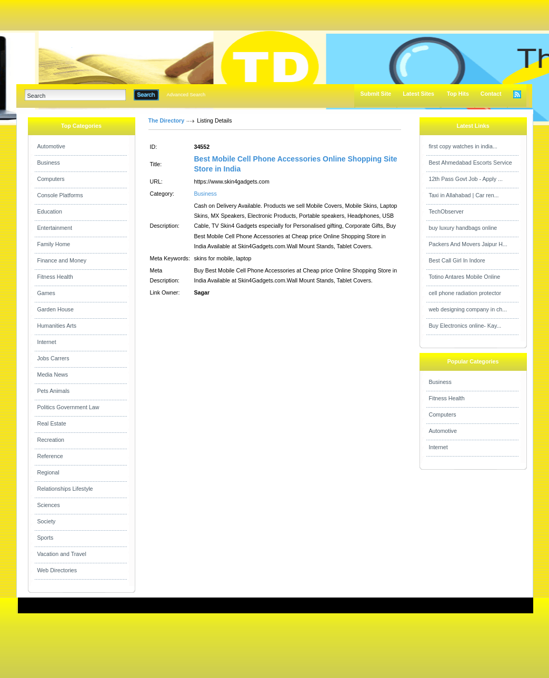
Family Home (54, 244)
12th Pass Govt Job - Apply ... (466, 179)
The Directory (166, 120)
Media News (52, 374)
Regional (48, 472)
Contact (491, 93)
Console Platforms (60, 195)
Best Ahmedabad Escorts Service (470, 162)
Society (46, 521)
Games (46, 293)
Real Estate (51, 423)
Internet (46, 342)
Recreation (51, 440)
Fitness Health (55, 277)
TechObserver (446, 211)
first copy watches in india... (463, 146)
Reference (50, 456)
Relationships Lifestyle (65, 488)
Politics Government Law (68, 407)
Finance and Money (62, 260)
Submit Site (376, 93)
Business (48, 162)
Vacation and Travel (61, 554)
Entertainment (54, 228)
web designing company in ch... (468, 309)
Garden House (55, 309)
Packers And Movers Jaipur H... (468, 244)
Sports (45, 537)
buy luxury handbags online (463, 228)
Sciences (48, 505)
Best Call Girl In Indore (457, 260)
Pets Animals (53, 391)
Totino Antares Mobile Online (465, 277)
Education (49, 211)
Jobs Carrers (53, 358)
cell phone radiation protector (465, 293)
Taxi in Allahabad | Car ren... (464, 195)
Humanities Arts (57, 325)
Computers (51, 179)
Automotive (51, 146)
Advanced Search (186, 94)
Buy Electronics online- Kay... (465, 325)
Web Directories (57, 570)
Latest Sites (418, 93)
